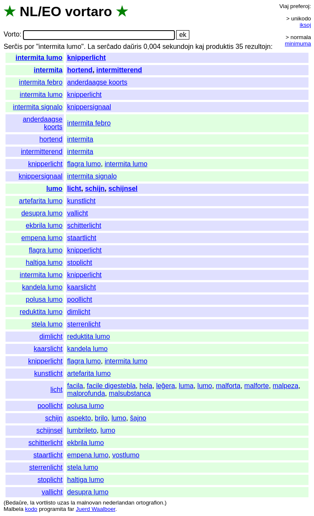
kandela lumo (42, 287)
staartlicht (81, 237)
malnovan (89, 502)
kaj (199, 46)
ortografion (149, 502)
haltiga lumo (44, 262)
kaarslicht (81, 287)
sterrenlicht (83, 324)
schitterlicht (84, 225)
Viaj (283, 6)
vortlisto (46, 502)
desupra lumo (42, 213)
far (71, 509)
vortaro (88, 11)
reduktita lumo (41, 311)
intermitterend (119, 70)
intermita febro (41, 82)
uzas (63, 502)
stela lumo (47, 324)
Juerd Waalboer (95, 509)
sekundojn (178, 46)
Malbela (13, 509)
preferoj (299, 6)
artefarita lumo (41, 200)
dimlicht (78, 311)
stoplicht (79, 262)
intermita (48, 70)
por (29, 46)
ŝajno (138, 418)
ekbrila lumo (44, 225)
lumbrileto (82, 430)
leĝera (165, 385)
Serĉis (12, 46)
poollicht (79, 299)
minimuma (298, 43)
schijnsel (122, 188)
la (32, 502)
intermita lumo (39, 57)
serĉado (109, 46)
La (91, 46)
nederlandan (118, 502)
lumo (54, 188)
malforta (228, 385)
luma (186, 385)
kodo (31, 509)
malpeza (285, 385)
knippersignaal (89, 107)
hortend (80, 70)
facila (75, 385)
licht (74, 188)
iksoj (305, 25)
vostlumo (126, 455)
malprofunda (86, 393)
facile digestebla (111, 385)
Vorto (11, 34)
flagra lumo (84, 163)
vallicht (77, 213)
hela (146, 385)
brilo (101, 418)
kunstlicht (81, 200)
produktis (220, 46)
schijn (95, 188)
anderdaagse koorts (97, 82)
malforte (256, 385)
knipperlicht (86, 57)
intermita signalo (38, 107)
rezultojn (258, 46)
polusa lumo (44, 299)
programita (52, 509)
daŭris (132, 46)
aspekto (79, 418)
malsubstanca (130, 393)
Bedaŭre (16, 502)
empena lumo (42, 237)
